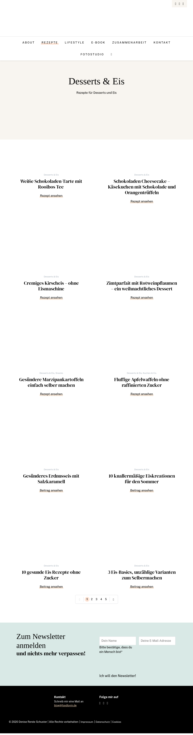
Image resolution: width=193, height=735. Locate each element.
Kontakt (162, 42)
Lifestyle (75, 42)
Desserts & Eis (51, 174)
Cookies (119, 723)
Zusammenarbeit (129, 42)
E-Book (98, 42)
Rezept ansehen (51, 196)
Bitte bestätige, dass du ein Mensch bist (115, 651)
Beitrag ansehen (51, 492)
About (28, 42)
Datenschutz (104, 723)
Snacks (59, 373)
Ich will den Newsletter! (117, 678)
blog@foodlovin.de (65, 707)
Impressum (87, 723)
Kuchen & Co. (150, 373)
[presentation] (128, 665)
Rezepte (49, 42)
